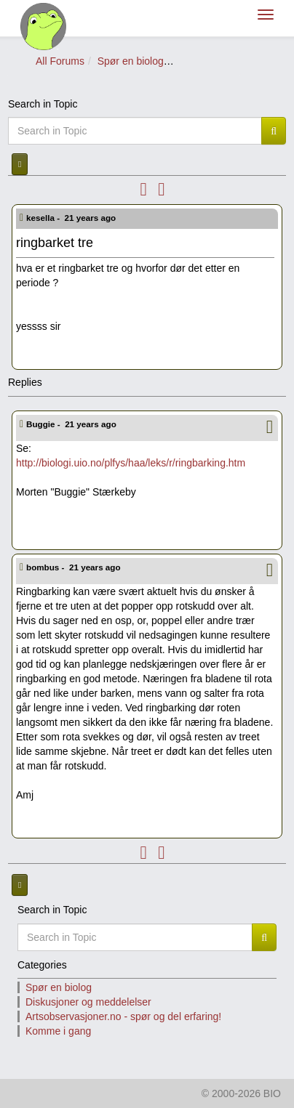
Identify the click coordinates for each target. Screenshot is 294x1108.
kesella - (72, 217)
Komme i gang (58, 1031)
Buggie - (72, 424)
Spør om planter (213, 61)
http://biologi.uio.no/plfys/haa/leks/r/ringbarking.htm (130, 463)
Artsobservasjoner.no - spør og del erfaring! (123, 1016)
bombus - (74, 567)
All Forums (60, 61)
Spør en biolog (131, 61)
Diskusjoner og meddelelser (88, 1002)
